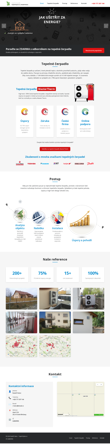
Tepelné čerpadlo (53, 3)
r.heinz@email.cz (18, 406)
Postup (64, 3)
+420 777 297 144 (98, 3)
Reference (74, 3)
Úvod (42, 3)
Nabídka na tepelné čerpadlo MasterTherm (55, 149)
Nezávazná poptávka (93, 50)
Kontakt (84, 3)
